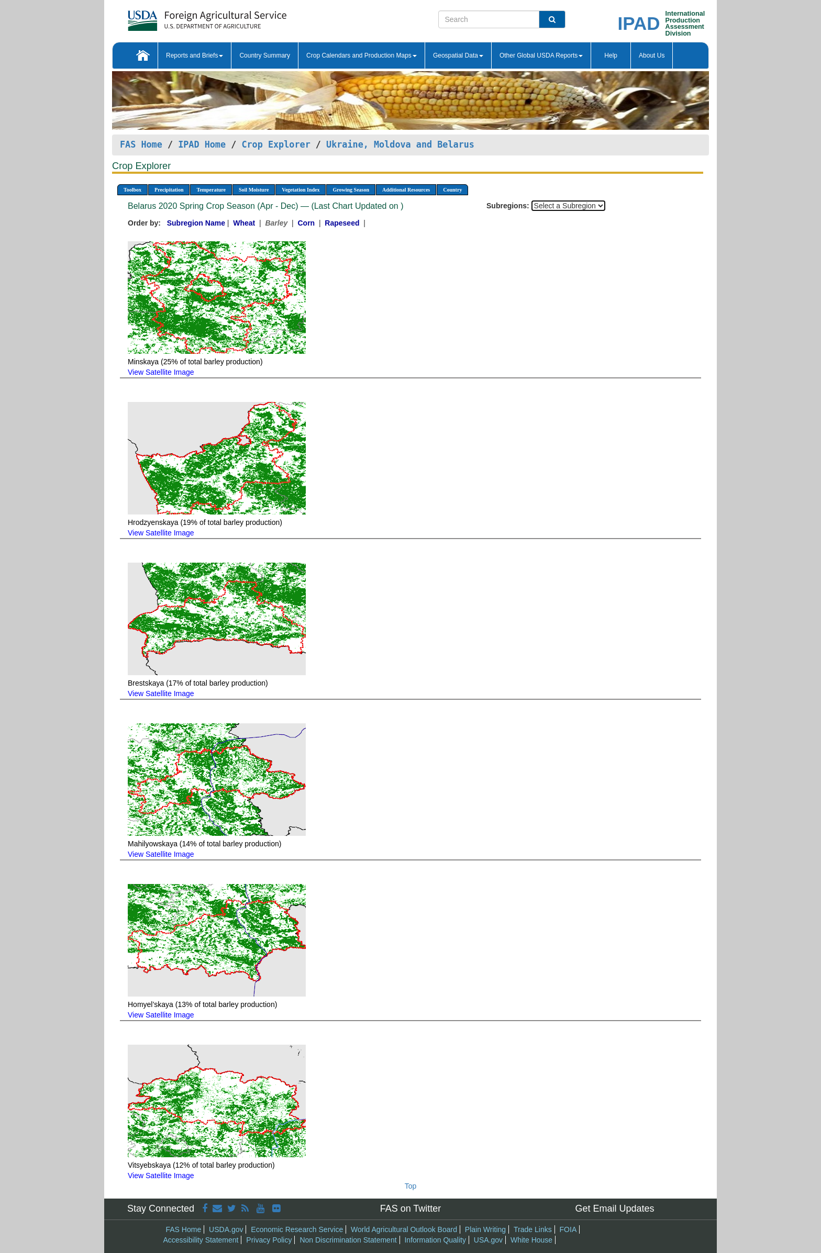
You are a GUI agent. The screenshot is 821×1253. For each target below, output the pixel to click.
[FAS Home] (181, 17)
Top (411, 1186)
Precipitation (168, 190)
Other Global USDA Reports (541, 55)
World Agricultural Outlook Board (404, 1229)
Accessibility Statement (201, 1240)
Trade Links (533, 1229)
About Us (651, 55)
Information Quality (435, 1240)
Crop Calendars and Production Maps (361, 55)
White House (531, 1240)
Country (452, 190)
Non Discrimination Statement (347, 1240)
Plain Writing (485, 1229)
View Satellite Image (161, 372)
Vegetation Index (300, 190)
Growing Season (350, 190)
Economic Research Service (297, 1229)
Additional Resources (406, 190)
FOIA (568, 1229)
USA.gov (488, 1240)
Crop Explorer (275, 144)
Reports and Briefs (194, 55)
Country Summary (264, 55)
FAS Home (141, 144)
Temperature (211, 190)
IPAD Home (202, 144)
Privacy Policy (269, 1240)
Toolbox (132, 190)
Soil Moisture (254, 190)
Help (611, 55)
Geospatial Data (458, 55)
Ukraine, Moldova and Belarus (400, 144)
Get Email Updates (614, 1208)
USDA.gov (226, 1229)
